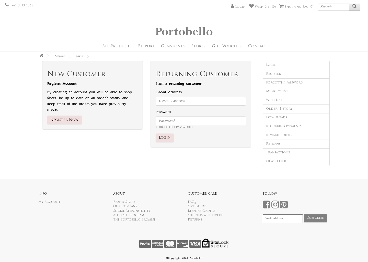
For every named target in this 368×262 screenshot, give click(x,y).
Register (273, 74)
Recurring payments (284, 126)
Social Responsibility (131, 211)
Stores (198, 46)
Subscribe (315, 217)
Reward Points (279, 135)
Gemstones (173, 46)
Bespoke (146, 46)
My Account (277, 91)
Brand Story (124, 202)
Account (59, 56)
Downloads (276, 117)
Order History (279, 108)
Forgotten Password (174, 127)
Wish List (274, 100)
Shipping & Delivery (205, 215)
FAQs (192, 202)
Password (163, 112)
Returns (273, 143)
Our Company (125, 206)
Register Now (64, 120)
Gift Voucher (227, 46)
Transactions (278, 152)
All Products (117, 46)
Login (79, 56)
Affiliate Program (128, 215)
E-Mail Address (169, 92)
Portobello (184, 32)
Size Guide (197, 206)
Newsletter (276, 161)
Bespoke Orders (201, 211)
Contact (257, 46)
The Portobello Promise (134, 219)
